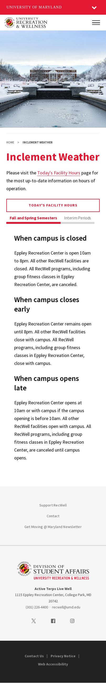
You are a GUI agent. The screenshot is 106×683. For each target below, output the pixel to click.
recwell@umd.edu (66, 607)
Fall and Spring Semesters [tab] (33, 217)
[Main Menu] (96, 22)
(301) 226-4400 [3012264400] (37, 607)
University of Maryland (34, 7)
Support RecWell (53, 505)
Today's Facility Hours (58, 173)
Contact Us (34, 656)
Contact (53, 516)
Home (10, 142)
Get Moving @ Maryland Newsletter (53, 526)
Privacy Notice (63, 656)
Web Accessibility (53, 664)
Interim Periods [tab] (77, 217)
